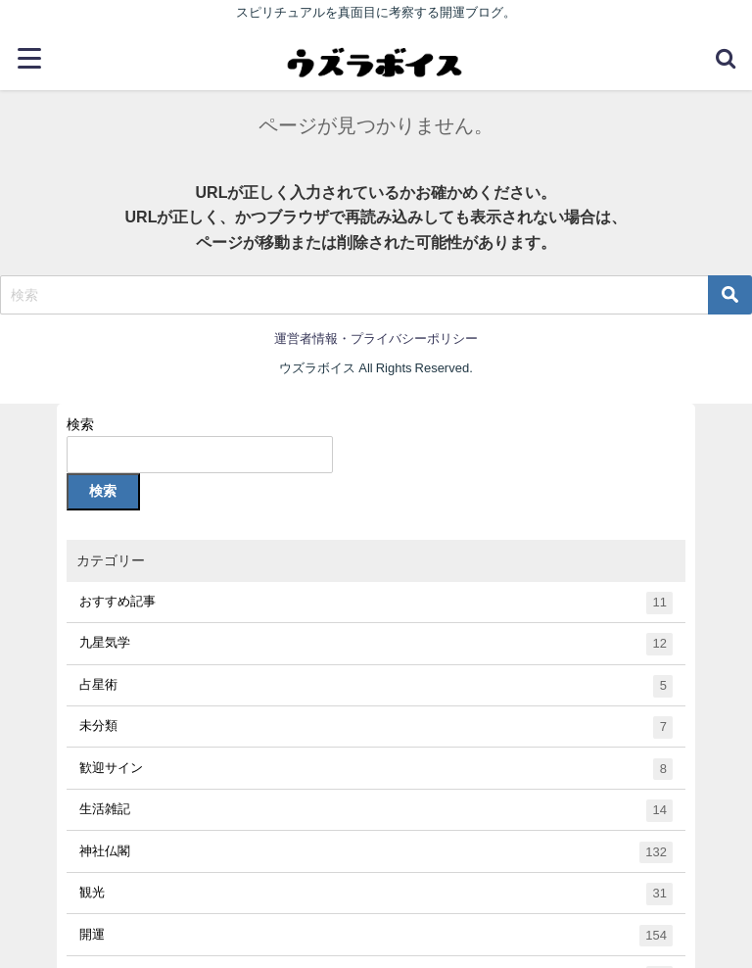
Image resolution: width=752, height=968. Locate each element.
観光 (376, 894)
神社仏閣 (376, 853)
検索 (80, 424)
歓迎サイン (376, 769)
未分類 (376, 727)
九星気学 (376, 644)
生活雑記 (376, 810)
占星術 (376, 686)
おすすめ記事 (376, 603)
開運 (376, 936)
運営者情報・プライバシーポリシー (376, 338)
